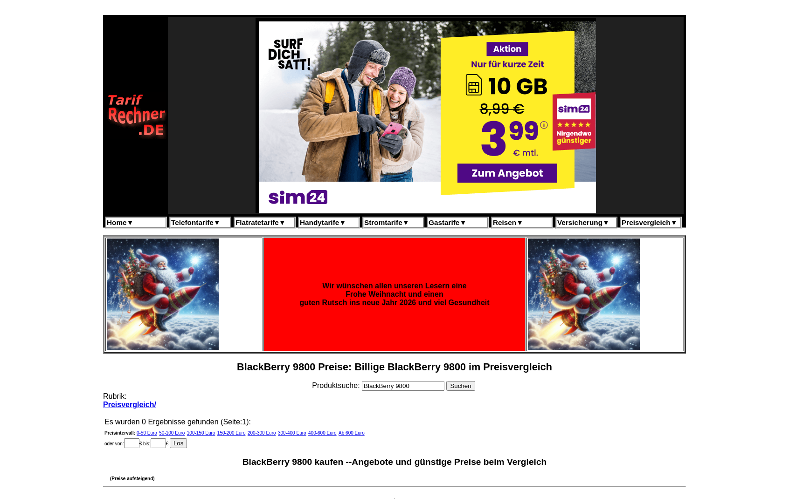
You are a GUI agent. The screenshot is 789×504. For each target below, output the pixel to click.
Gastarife (448, 222)
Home (120, 222)
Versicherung (583, 222)
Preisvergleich (650, 222)
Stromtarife (386, 222)
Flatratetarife (260, 222)
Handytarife (323, 222)
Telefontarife (196, 222)
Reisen (508, 222)
